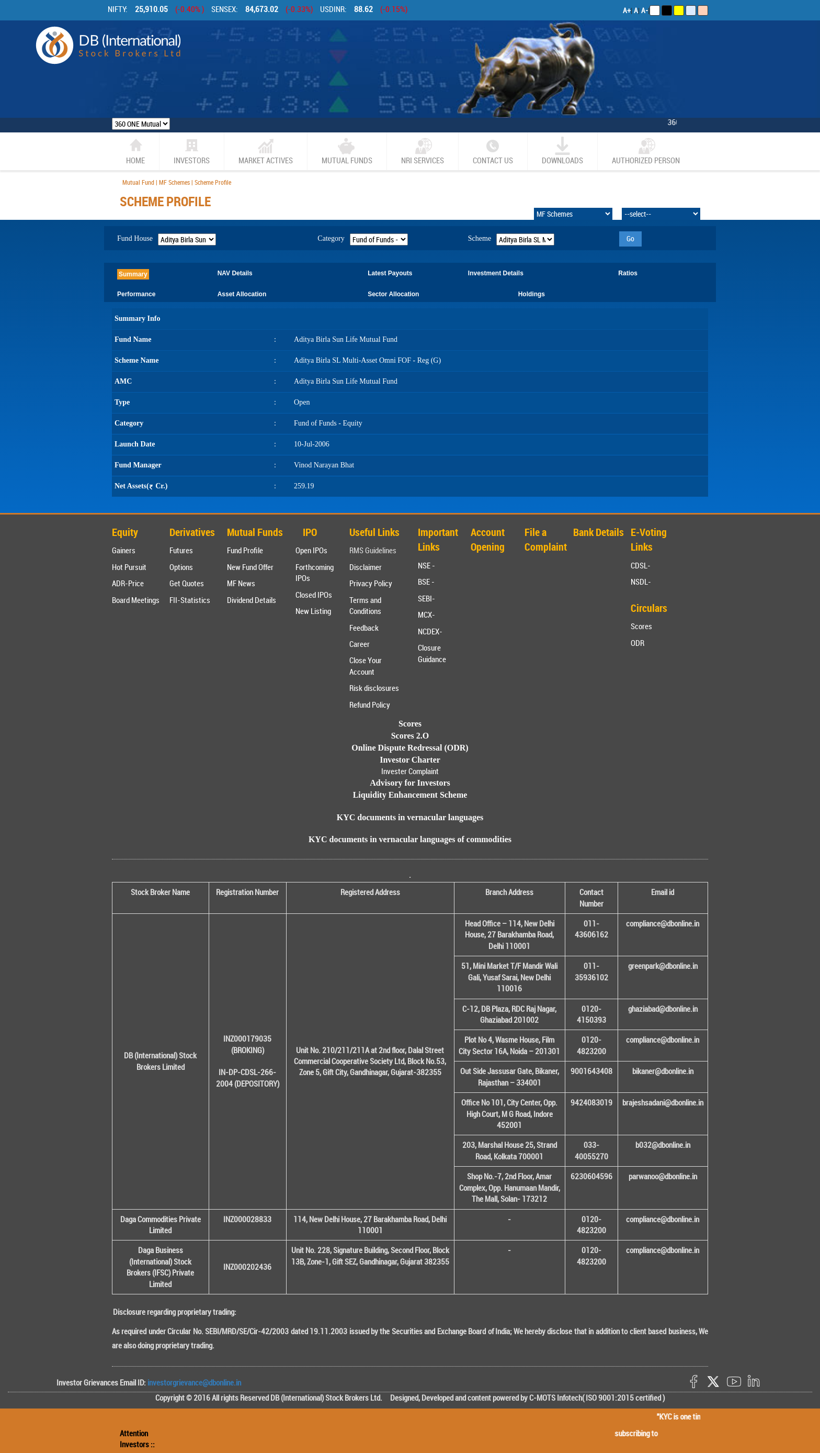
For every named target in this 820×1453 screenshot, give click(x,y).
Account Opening (488, 539)
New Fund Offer (250, 567)
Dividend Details (251, 600)
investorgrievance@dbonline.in (193, 1382)
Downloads (562, 151)
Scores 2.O (410, 735)
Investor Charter (410, 759)
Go (630, 238)
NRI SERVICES (422, 151)
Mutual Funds (347, 151)
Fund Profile (245, 550)
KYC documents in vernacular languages (410, 817)
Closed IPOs (313, 594)
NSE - (426, 565)
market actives (265, 151)
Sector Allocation (393, 294)
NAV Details (235, 273)
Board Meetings (136, 600)
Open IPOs (311, 550)
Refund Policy (369, 704)
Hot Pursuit (129, 567)
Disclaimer (365, 567)
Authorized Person (646, 151)
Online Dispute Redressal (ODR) (409, 747)
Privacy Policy (370, 583)
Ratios (627, 273)
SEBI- (426, 598)
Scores (641, 626)
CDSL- (641, 565)
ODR (637, 643)
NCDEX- (430, 631)
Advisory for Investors (410, 782)
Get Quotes (186, 583)
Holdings (531, 294)
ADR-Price (128, 583)
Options (181, 567)
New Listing (313, 611)
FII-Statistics (189, 600)
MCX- (426, 614)
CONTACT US (493, 151)
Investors (192, 151)
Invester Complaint (410, 771)
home (135, 151)
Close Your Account (365, 665)
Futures (181, 550)
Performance (136, 294)
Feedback (364, 627)
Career (359, 644)
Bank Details (598, 532)
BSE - (426, 581)
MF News (241, 583)
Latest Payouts (390, 273)
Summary (133, 274)
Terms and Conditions (365, 605)
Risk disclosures (374, 688)
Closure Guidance (432, 653)
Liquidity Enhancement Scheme (410, 794)
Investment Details (495, 273)
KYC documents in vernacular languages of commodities (410, 839)
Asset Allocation (242, 294)
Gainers (123, 550)
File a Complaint (546, 539)
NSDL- (641, 581)
